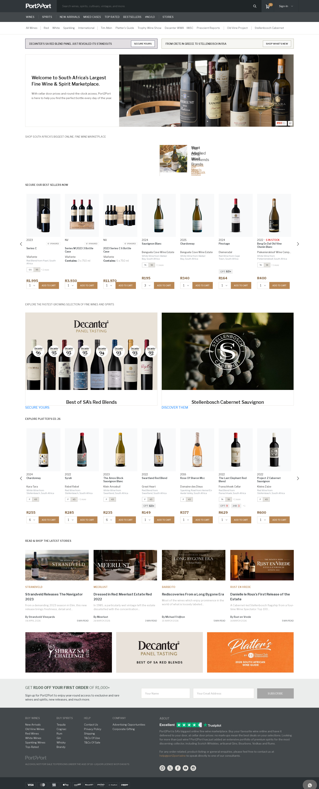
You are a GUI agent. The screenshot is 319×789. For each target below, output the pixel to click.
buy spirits (65, 718)
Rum (59, 733)
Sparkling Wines (35, 742)
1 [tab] (207, 121)
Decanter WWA (174, 27)
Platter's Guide (125, 27)
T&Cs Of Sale (92, 742)
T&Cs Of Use (92, 738)
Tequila (61, 724)
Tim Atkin (106, 27)
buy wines (32, 718)
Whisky (61, 742)
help (87, 718)
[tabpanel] (206, 90)
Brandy (61, 747)
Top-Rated (32, 747)
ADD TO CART (49, 285)
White (56, 27)
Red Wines (32, 733)
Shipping (89, 733)
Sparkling (69, 27)
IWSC (190, 27)
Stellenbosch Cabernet (269, 27)
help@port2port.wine (173, 755)
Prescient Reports (208, 27)
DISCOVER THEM (175, 407)
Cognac (61, 729)
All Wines (31, 27)
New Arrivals (33, 724)
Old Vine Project (237, 27)
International (86, 27)
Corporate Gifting (124, 729)
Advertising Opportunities (129, 724)
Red (46, 27)
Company (119, 718)
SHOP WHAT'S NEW (277, 43)
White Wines (33, 738)
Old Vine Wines (34, 729)
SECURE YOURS (143, 43)
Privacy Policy (92, 729)
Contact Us (91, 724)
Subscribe (275, 693)
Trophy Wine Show (149, 27)
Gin (59, 738)
